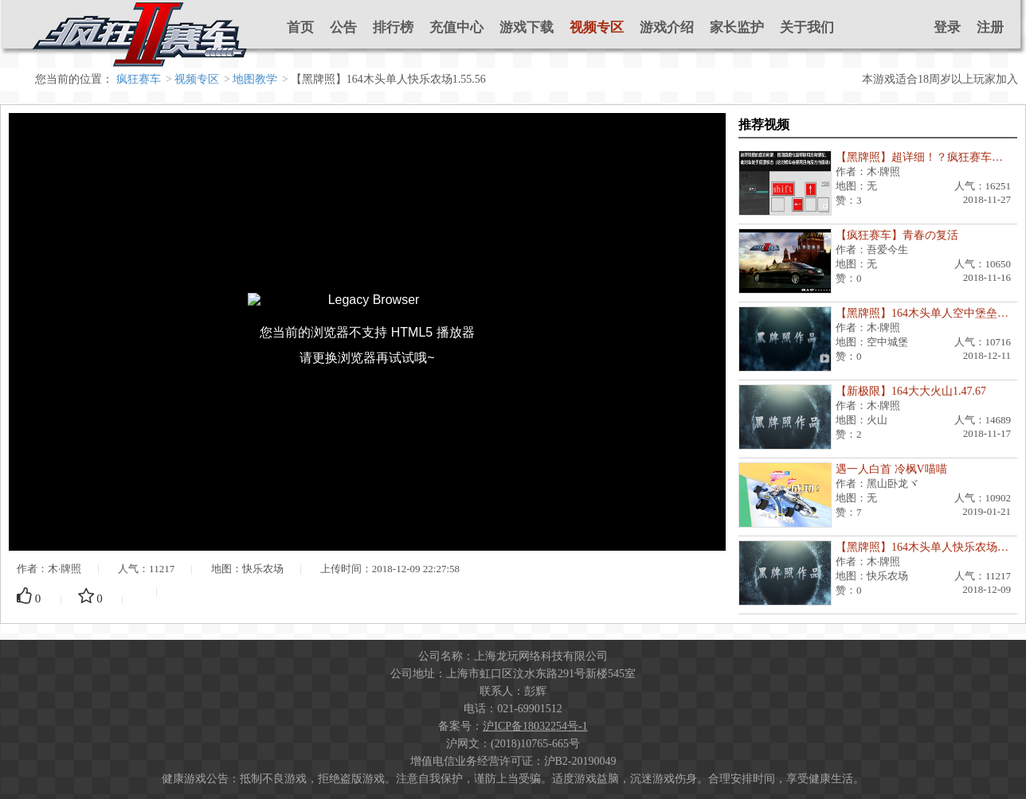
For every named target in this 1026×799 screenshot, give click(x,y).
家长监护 (737, 27)
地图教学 (255, 79)
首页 (300, 27)
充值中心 (456, 27)
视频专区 (597, 27)
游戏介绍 (667, 27)
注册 (990, 27)
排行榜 (393, 27)
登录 (947, 27)
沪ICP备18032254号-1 (535, 726)
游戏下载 (526, 27)
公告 (343, 27)
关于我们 (807, 27)
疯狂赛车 (138, 79)
